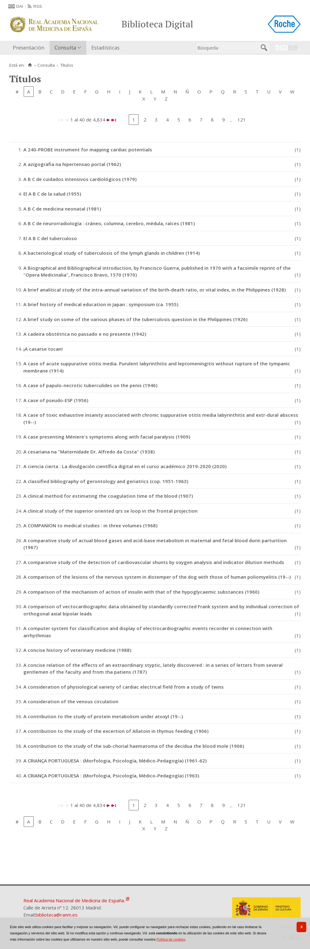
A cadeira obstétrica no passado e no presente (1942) (84, 334)
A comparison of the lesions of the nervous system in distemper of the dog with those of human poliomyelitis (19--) (157, 577)
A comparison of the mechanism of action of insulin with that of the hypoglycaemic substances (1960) (141, 592)
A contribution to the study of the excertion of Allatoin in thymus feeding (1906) (115, 731)
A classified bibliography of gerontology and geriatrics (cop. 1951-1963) (105, 481)
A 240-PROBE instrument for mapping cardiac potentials (87, 149)
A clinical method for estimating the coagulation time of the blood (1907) (108, 496)
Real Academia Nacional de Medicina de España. (74, 900)
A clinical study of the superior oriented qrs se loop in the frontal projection (110, 511)
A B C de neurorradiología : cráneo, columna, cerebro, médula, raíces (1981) (109, 223)
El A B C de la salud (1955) (52, 194)
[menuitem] (30, 48)
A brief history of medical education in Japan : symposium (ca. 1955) (100, 304)
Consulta (65, 47)
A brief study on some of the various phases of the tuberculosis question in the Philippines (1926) (135, 319)
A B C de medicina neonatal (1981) (62, 209)
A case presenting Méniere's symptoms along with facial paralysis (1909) (106, 437)
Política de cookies (170, 939)
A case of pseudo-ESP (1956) (55, 400)
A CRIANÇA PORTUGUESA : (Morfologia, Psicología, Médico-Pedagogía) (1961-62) (115, 760)
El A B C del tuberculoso (50, 238)
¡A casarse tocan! (43, 349)
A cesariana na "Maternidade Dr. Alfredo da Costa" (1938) (89, 451)
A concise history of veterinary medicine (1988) (77, 650)
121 (241, 119)
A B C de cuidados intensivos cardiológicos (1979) (79, 179)
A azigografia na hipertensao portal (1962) (72, 164)
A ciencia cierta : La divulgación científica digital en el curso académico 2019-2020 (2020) (125, 466)
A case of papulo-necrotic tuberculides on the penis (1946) (90, 385)
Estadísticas (105, 47)
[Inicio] (29, 65)
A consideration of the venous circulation (70, 701)
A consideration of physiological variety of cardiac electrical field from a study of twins (123, 687)
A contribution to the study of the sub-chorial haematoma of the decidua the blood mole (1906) (133, 746)
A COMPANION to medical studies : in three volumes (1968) (90, 525)
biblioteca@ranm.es (57, 915)
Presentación (28, 47)
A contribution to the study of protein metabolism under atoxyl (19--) (103, 716)
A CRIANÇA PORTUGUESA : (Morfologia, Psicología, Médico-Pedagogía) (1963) (111, 775)
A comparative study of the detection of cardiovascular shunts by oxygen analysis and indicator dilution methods (153, 562)
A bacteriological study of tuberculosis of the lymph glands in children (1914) (111, 253)
